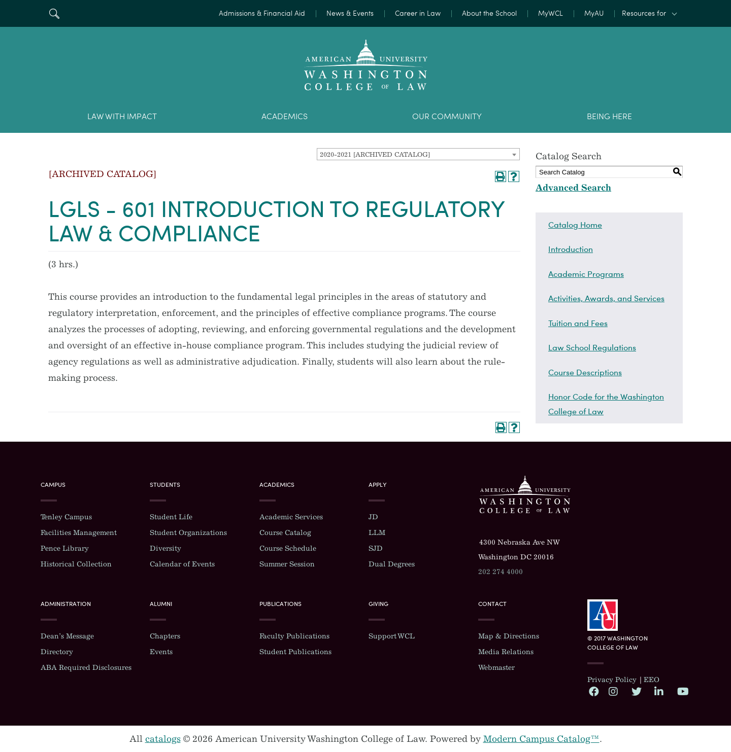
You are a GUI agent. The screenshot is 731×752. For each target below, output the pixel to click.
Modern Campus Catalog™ (541, 738)
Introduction (570, 249)
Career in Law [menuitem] (418, 13)
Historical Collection (76, 564)
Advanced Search (573, 187)
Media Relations (506, 652)
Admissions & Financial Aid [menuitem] (262, 13)
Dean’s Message (67, 636)
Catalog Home (575, 225)
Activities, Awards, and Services (606, 298)
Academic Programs (586, 274)
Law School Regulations (592, 347)
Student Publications (295, 652)
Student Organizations (188, 532)
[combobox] (418, 154)
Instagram (613, 691)
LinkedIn (659, 691)
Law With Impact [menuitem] (122, 116)
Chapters (165, 636)
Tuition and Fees (578, 323)
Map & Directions (508, 636)
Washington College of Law (525, 494)
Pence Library (65, 548)
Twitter (636, 691)
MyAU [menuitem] (594, 13)
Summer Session (287, 564)
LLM (377, 532)
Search (54, 13)
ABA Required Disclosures (86, 667)
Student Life (171, 517)
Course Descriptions (585, 372)
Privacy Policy (612, 679)
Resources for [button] (644, 13)
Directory (57, 652)
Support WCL (392, 636)
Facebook (593, 691)
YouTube (682, 691)
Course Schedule (287, 548)
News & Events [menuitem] (350, 13)
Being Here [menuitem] (609, 116)
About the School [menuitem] (489, 13)
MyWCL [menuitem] (550, 13)
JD (373, 517)
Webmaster (496, 667)
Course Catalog (285, 532)
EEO (651, 679)
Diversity (165, 548)
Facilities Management (79, 532)
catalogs (163, 738)
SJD (376, 548)
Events (161, 652)
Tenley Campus (66, 517)
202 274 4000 (500, 571)
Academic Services (291, 517)
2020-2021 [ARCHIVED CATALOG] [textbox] (375, 154)
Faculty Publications (294, 636)
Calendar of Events (182, 564)
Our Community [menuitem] (447, 116)
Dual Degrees (392, 564)
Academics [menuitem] (284, 116)
